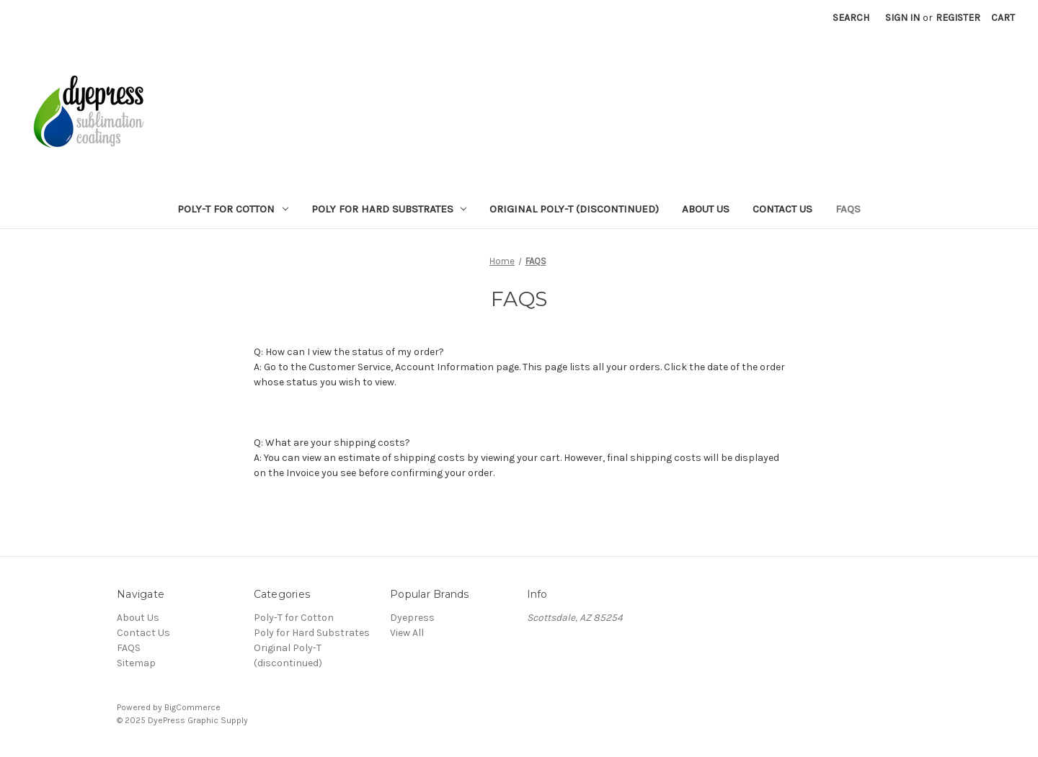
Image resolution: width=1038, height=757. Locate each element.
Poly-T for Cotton (232, 208)
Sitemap (136, 663)
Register (958, 18)
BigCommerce (192, 707)
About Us (705, 208)
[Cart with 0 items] (1003, 17)
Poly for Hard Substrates (389, 208)
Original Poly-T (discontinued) (574, 208)
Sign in (902, 18)
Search (851, 18)
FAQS (848, 208)
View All (407, 633)
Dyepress (412, 618)
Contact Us (782, 208)
